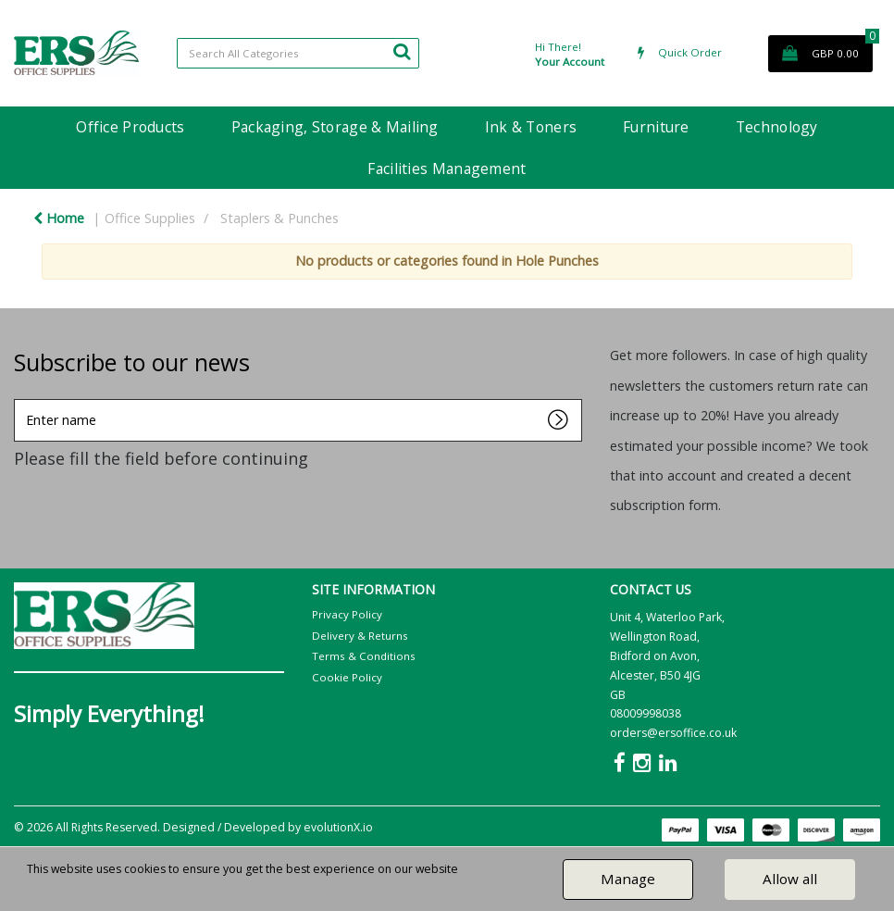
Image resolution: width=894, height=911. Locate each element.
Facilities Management (446, 168)
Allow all (790, 878)
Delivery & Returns (360, 636)
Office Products (130, 127)
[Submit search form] (402, 51)
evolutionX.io (338, 827)
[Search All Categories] (298, 53)
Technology (777, 127)
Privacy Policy (347, 614)
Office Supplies (150, 218)
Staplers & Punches (279, 218)
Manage (628, 878)
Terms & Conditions (364, 656)
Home (58, 218)
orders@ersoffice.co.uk (673, 733)
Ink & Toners (531, 127)
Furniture (656, 127)
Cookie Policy (347, 677)
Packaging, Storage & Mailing (335, 127)
